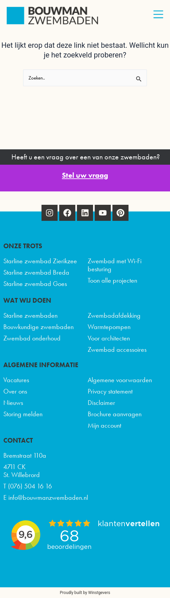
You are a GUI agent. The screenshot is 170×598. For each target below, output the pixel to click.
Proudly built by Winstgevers (85, 592)
